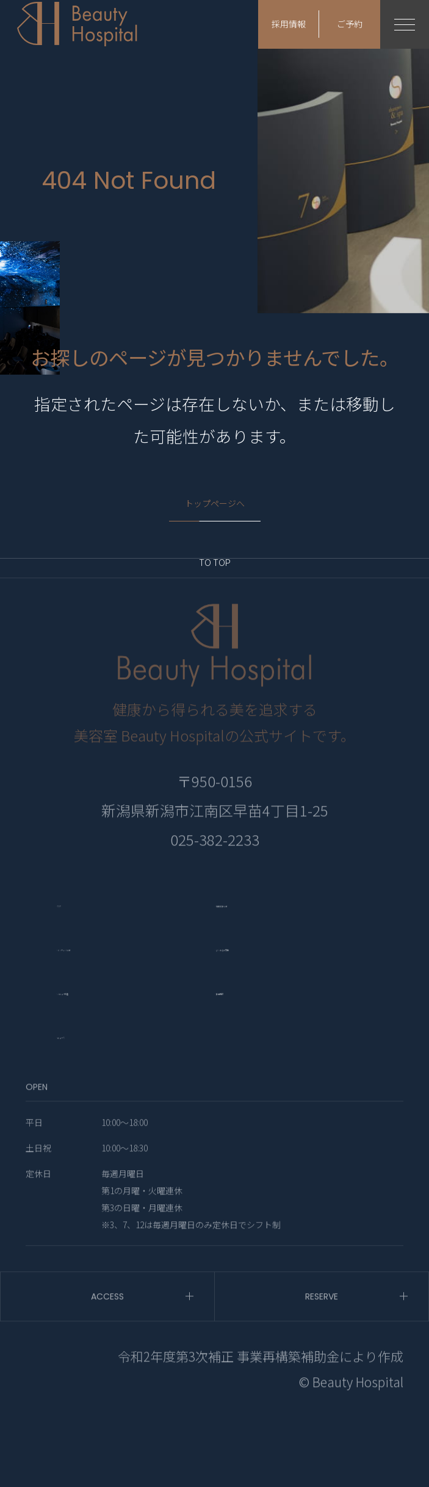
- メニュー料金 (104, 1059)
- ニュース (89, 1103)
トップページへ (215, 504)
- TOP (74, 972)
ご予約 (349, 24)
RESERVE (321, 1368)
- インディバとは (110, 1015)
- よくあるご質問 (270, 1015)
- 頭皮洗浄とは (263, 972)
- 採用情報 (248, 1059)
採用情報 (289, 24)
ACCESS (107, 1368)
